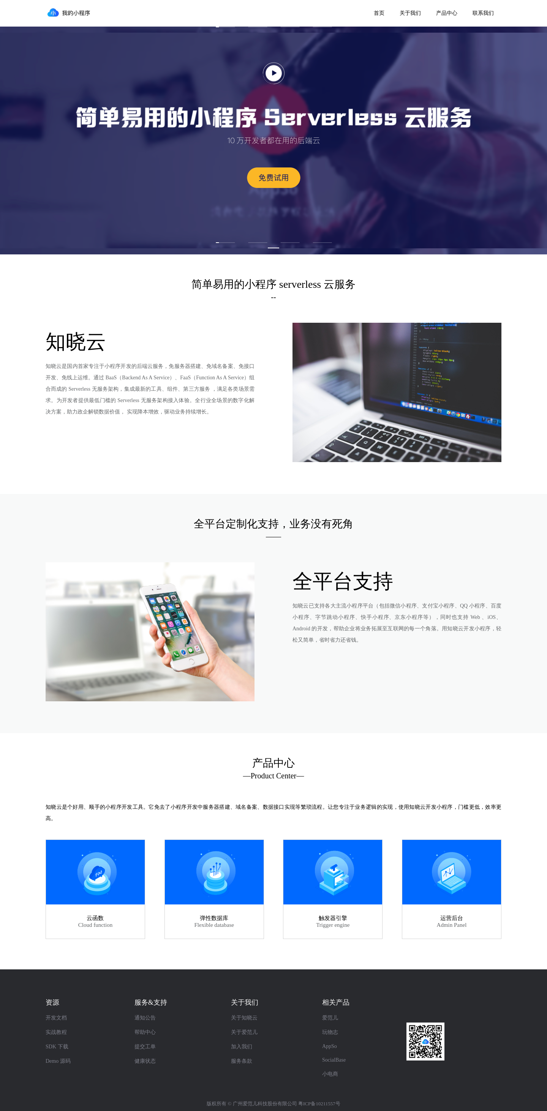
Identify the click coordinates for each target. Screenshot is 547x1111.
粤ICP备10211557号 (319, 1103)
